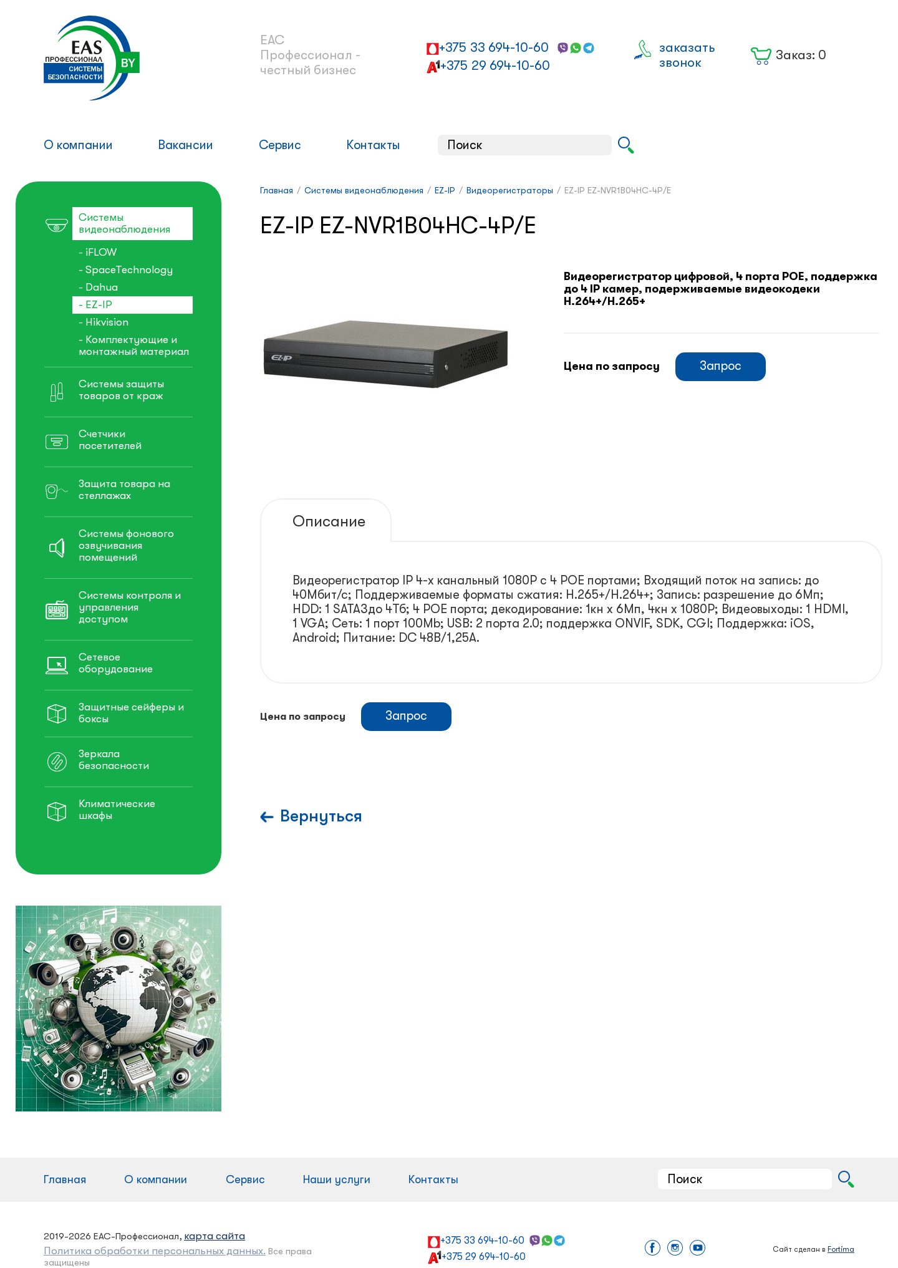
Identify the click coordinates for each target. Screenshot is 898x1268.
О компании (78, 145)
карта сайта (214, 1236)
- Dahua (98, 287)
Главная (65, 1179)
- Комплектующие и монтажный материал (134, 345)
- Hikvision (103, 322)
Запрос (720, 366)
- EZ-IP (95, 305)
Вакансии (185, 145)
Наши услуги (336, 1179)
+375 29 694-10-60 (495, 65)
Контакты (373, 145)
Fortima (841, 1249)
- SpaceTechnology (126, 270)
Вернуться (321, 816)
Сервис (280, 145)
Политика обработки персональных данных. (155, 1251)
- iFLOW (98, 252)
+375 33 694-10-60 (494, 47)
